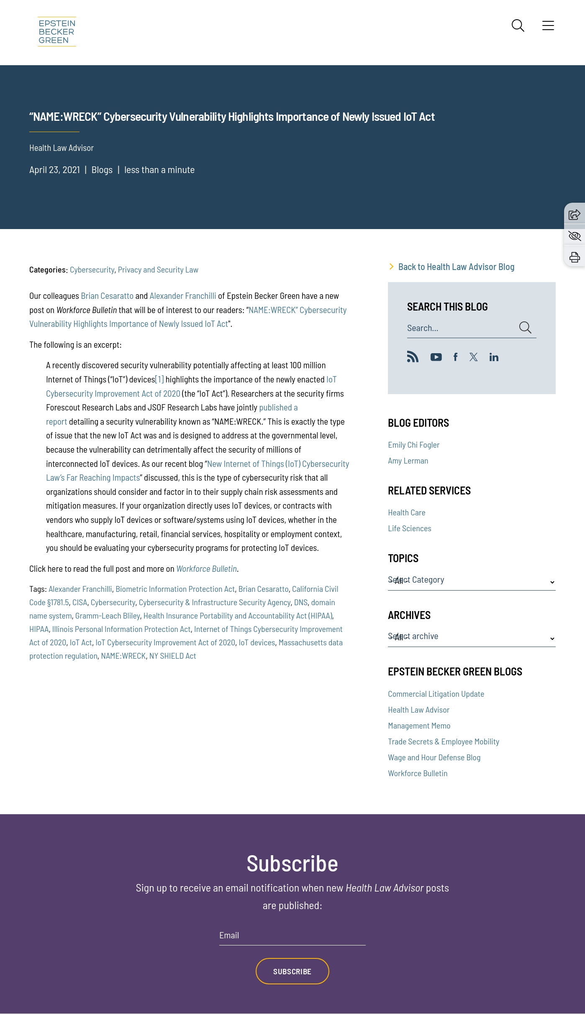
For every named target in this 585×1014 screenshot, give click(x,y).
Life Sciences (409, 528)
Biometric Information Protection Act (175, 588)
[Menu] (548, 28)
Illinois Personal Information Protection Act (121, 629)
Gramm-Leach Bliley (107, 615)
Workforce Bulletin (417, 773)
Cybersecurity (92, 269)
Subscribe (292, 971)
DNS (301, 602)
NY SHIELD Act (172, 655)
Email (229, 935)
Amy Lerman (408, 460)
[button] (574, 213)
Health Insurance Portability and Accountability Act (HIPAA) (238, 615)
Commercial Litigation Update (436, 693)
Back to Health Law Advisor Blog (456, 266)
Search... (422, 328)
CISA (79, 602)
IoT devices (257, 642)
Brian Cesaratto (107, 295)
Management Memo (419, 725)
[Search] (518, 25)
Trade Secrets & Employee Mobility (443, 741)
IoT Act (81, 642)
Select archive (413, 636)
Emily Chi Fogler (413, 444)
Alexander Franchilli (183, 295)
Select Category (416, 579)
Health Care (406, 512)
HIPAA (39, 629)
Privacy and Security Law (158, 269)
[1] (159, 379)
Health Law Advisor (418, 709)
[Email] (292, 937)
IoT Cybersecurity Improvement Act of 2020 (165, 642)
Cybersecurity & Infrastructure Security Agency (215, 602)
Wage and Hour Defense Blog (434, 757)
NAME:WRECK (123, 655)
